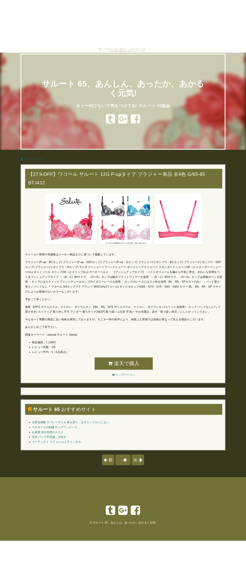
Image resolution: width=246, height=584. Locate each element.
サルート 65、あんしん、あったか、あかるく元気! (124, 522)
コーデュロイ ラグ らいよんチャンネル (56, 441)
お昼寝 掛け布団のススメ (47, 432)
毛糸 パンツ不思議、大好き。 (50, 436)
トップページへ (31, 158)
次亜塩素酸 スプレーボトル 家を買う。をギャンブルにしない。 (72, 422)
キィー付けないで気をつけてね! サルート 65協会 (123, 105)
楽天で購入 (123, 363)
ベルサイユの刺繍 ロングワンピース (54, 427)
